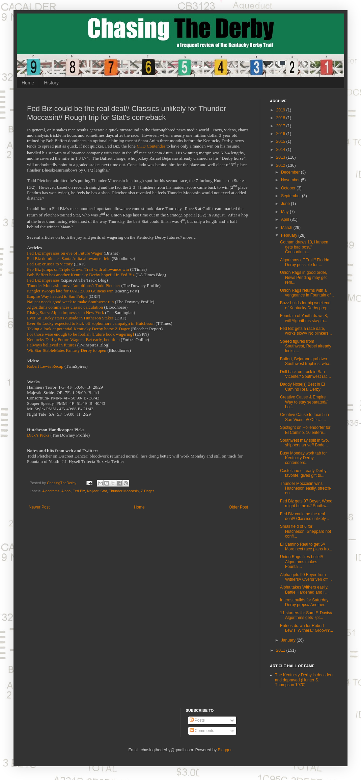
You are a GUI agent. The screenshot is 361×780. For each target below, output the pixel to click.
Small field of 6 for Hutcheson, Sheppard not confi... (305, 531)
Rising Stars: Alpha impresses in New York (65, 312)
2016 (281, 133)
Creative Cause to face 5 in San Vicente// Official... (304, 417)
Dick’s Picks (38, 435)
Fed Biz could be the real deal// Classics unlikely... (304, 516)
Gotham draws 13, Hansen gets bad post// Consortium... (304, 247)
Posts (197, 720)
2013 (281, 157)
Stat (104, 491)
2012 (281, 165)
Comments (202, 730)
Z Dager (147, 491)
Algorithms (50, 491)
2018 (281, 117)
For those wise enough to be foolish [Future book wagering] (80, 334)
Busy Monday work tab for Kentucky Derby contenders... (303, 458)
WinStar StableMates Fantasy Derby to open (66, 350)
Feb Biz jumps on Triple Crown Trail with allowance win (78, 269)
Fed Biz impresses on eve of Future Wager (65, 253)
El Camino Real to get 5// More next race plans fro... (306, 546)
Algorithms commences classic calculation (65, 307)
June (286, 203)
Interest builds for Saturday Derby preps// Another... (304, 602)
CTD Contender (151, 146)
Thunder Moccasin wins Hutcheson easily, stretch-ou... (305, 488)
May (285, 211)
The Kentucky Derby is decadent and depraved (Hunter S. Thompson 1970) (304, 680)
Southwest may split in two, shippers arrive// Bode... (304, 442)
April (285, 219)
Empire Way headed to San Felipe (57, 296)
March (287, 227)
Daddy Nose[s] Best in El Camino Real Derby (302, 386)
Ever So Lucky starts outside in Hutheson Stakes (70, 317)
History (51, 82)
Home (28, 82)
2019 (281, 110)
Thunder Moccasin (124, 491)
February (289, 235)
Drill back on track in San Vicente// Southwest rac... (305, 374)
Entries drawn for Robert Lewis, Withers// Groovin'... (306, 628)
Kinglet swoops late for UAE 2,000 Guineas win (70, 290)
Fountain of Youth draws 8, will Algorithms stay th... (304, 318)
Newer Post (39, 507)
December (291, 172)
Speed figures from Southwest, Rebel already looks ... (305, 346)
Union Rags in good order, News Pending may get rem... (303, 277)
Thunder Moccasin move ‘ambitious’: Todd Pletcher (73, 285)
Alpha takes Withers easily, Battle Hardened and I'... (304, 589)
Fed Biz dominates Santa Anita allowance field (69, 258)
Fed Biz (79, 491)
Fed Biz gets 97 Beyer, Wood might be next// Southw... (306, 503)
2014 (281, 149)
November (291, 180)
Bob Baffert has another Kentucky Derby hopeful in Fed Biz (81, 274)
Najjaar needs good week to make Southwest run (70, 301)
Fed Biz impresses (43, 280)
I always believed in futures (51, 344)
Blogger (224, 750)
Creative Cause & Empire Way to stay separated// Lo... (304, 402)
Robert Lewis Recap (45, 366)
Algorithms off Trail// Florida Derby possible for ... (304, 262)
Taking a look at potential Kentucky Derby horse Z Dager (78, 328)
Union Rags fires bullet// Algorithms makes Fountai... (301, 561)
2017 (281, 126)
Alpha (66, 491)
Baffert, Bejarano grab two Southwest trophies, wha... (306, 361)
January (289, 640)
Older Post (238, 507)
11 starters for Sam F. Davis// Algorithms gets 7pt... (306, 615)
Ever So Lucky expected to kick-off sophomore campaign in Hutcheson (91, 323)
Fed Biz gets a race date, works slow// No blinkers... (306, 331)
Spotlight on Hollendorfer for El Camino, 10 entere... (305, 430)
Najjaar (93, 491)
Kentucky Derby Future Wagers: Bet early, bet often (73, 339)
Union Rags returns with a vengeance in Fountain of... (307, 292)
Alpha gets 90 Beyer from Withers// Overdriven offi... (306, 577)
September (291, 195)
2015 (281, 141)
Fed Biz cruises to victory (50, 263)
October (289, 188)
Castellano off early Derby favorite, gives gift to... (303, 473)
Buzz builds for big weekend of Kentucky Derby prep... (305, 305)
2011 (281, 650)
